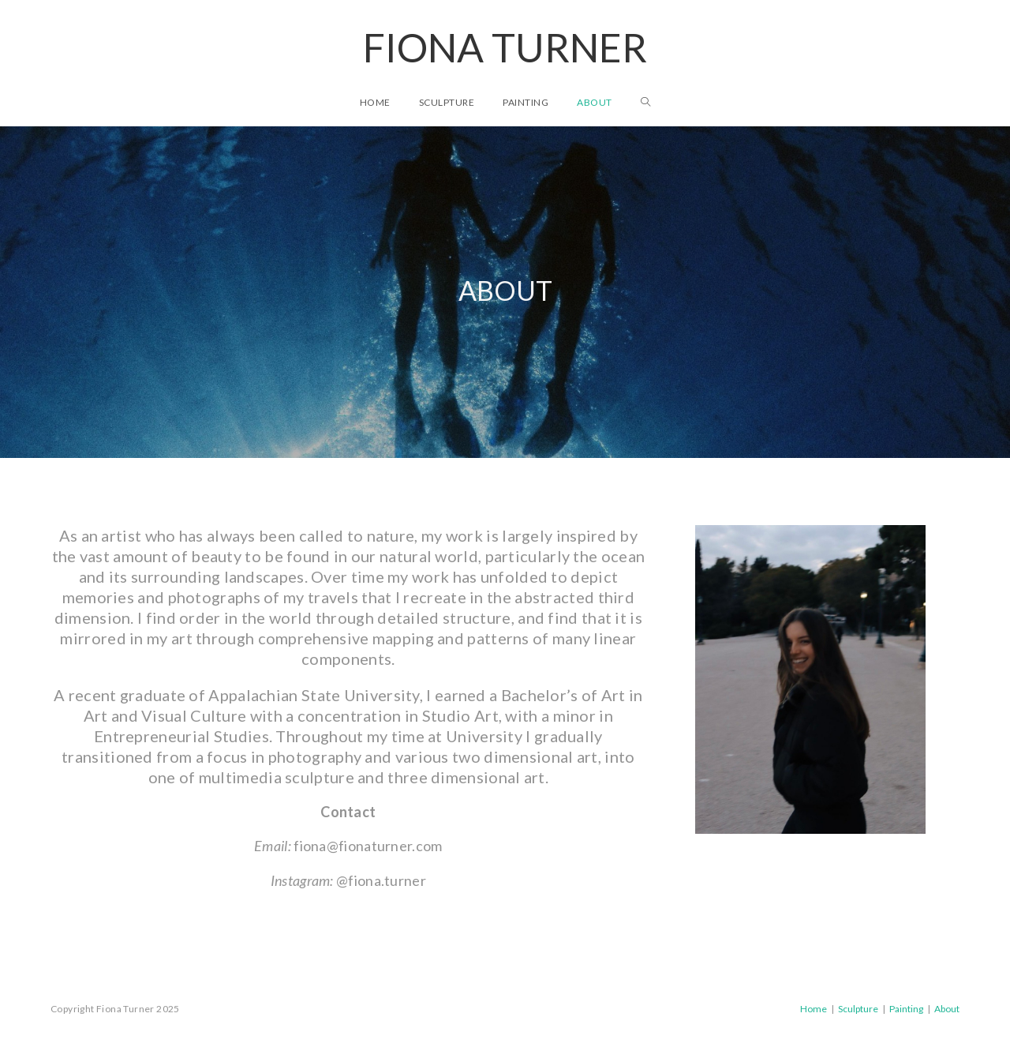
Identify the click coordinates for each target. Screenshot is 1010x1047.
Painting (906, 1009)
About (947, 1009)
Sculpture (858, 1009)
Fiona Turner (505, 47)
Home (813, 1009)
